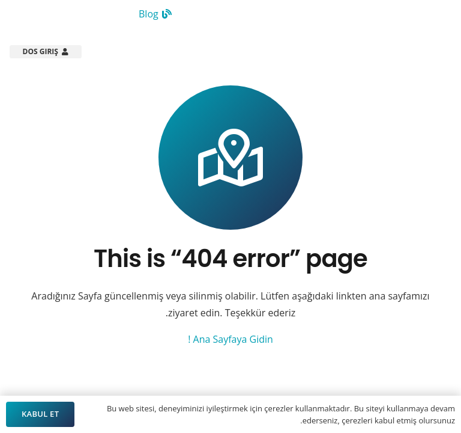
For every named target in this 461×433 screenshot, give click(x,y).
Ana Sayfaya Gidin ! (230, 339)
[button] (156, 52)
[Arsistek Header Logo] (407, 52)
